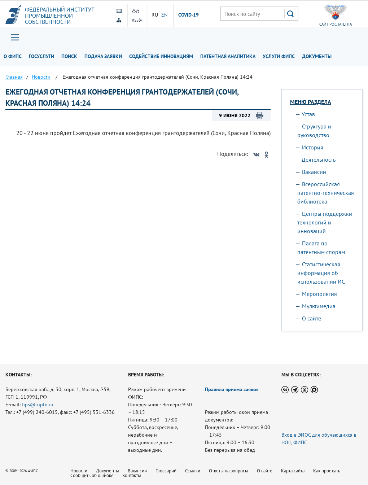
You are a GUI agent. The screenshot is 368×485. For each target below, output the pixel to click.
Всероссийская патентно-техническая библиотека (325, 192)
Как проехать (326, 471)
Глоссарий (165, 471)
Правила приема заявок (232, 389)
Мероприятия (319, 293)
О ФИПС (13, 56)
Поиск (69, 56)
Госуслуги (41, 56)
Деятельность (319, 159)
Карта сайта (293, 471)
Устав (308, 114)
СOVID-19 (188, 15)
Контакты (131, 475)
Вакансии (314, 171)
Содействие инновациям (161, 56)
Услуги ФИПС (279, 56)
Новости (78, 471)
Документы (317, 56)
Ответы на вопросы (228, 471)
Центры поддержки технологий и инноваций (324, 222)
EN (164, 15)
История (312, 147)
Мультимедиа (319, 306)
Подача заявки (103, 56)
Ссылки (192, 471)
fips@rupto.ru (37, 404)
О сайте (311, 318)
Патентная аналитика (227, 56)
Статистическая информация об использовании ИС (321, 273)
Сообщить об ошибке (92, 475)
